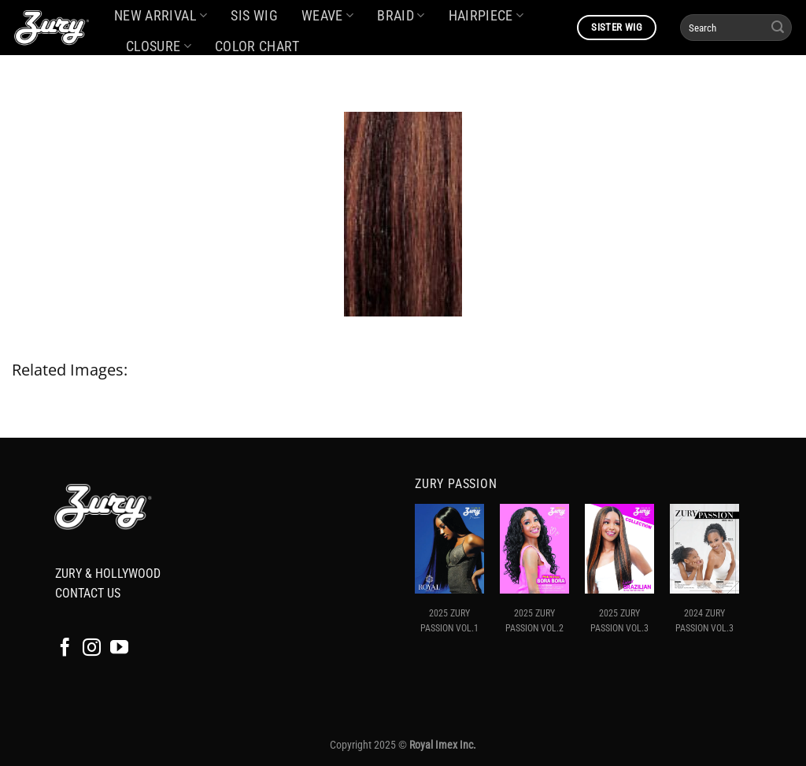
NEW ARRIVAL (160, 16)
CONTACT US (87, 593)
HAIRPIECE (486, 16)
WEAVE (327, 16)
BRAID (400, 16)
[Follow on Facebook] (65, 648)
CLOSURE (158, 46)
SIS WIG (254, 16)
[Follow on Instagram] (92, 648)
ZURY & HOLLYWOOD (108, 573)
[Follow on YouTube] (119, 648)
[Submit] (777, 27)
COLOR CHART (257, 46)
